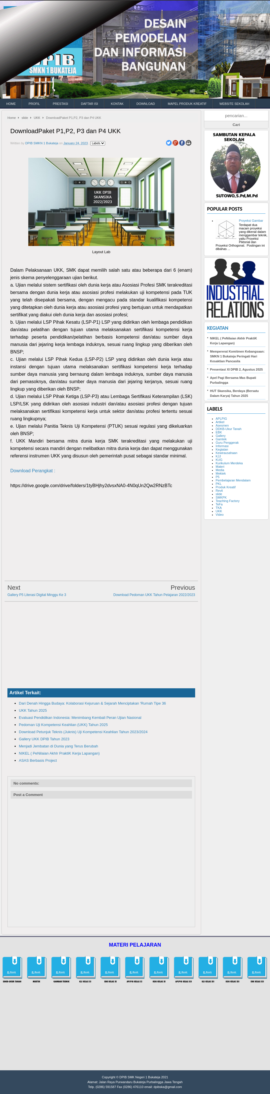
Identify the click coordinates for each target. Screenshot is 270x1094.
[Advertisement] (101, 537)
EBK (219, 432)
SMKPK (221, 497)
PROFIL (34, 103)
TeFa (219, 504)
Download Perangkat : (32, 470)
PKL (219, 483)
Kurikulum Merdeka (229, 463)
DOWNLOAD (145, 103)
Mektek (221, 473)
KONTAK (117, 103)
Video (220, 514)
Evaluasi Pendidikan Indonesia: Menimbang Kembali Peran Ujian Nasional (80, 717)
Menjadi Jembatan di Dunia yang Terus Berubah (58, 746)
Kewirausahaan (226, 453)
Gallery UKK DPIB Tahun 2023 (44, 739)
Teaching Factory (228, 501)
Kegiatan (217, 328)
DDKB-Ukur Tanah (228, 429)
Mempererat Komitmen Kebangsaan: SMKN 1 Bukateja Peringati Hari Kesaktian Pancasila (237, 356)
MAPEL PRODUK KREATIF (187, 103)
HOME (11, 103)
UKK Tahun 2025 (33, 710)
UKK (37, 117)
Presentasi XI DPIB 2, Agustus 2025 (236, 369)
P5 (217, 477)
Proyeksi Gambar (251, 220)
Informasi (222, 446)
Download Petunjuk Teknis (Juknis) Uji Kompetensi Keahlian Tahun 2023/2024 (83, 732)
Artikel (220, 422)
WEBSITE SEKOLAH (234, 103)
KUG (219, 459)
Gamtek (221, 439)
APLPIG (221, 418)
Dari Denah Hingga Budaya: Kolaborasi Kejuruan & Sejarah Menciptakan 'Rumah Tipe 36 (92, 703)
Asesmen (222, 425)
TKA (219, 507)
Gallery (221, 435)
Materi (220, 466)
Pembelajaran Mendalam (233, 480)
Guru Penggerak (227, 442)
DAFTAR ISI (89, 103)
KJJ (218, 456)
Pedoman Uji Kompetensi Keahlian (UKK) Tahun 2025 (63, 725)
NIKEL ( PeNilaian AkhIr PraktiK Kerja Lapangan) (59, 753)
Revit (219, 490)
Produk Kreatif (226, 487)
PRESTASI (60, 103)
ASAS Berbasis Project (38, 760)
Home (11, 117)
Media (220, 470)
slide (24, 117)
